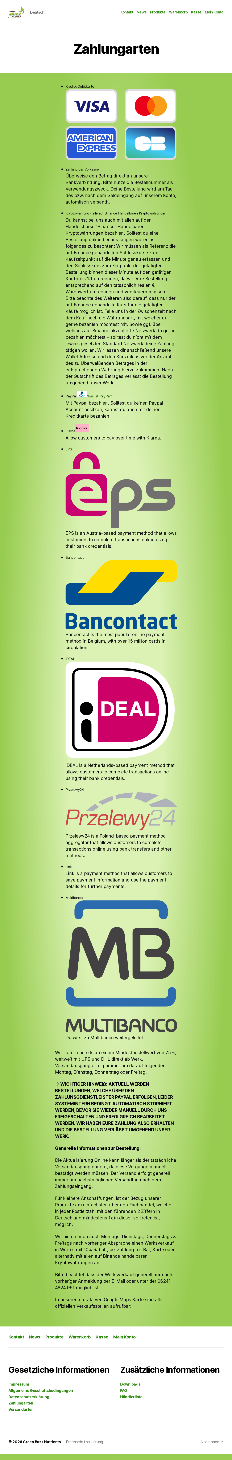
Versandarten (21, 1416)
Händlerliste (131, 1403)
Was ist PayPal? (99, 402)
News (142, 15)
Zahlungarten (20, 1409)
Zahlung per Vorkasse (82, 175)
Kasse (196, 15)
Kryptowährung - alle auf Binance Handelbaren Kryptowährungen (116, 219)
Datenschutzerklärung (28, 1403)
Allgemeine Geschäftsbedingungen (40, 1397)
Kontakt (126, 15)
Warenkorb (178, 15)
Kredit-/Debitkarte (121, 128)
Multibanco (121, 970)
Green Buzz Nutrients (42, 1448)
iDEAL (121, 714)
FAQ (123, 1397)
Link (69, 873)
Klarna (77, 434)
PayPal (89, 401)
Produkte (158, 15)
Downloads (130, 1390)
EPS (121, 493)
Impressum (18, 1390)
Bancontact (121, 598)
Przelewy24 (121, 815)
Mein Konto (214, 15)
